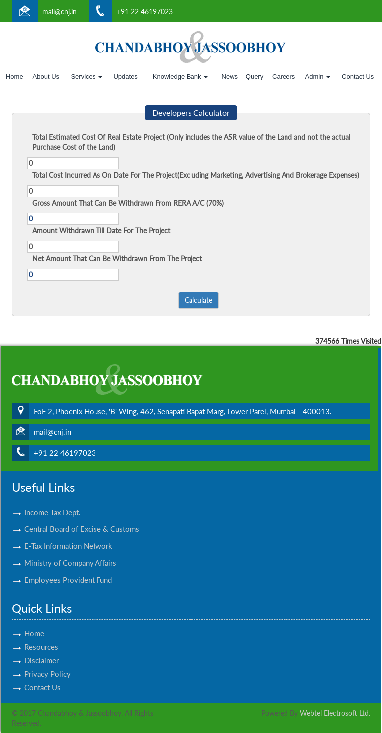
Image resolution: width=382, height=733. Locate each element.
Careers (283, 76)
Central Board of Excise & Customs (81, 520)
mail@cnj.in (59, 11)
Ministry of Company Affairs (70, 553)
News (230, 76)
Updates (125, 76)
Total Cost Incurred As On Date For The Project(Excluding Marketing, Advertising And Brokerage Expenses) (195, 175)
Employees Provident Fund (68, 570)
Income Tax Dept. (52, 503)
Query (254, 76)
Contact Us (358, 76)
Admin (317, 76)
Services (86, 76)
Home (14, 76)
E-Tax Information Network (68, 536)
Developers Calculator (191, 112)
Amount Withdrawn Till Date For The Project (101, 230)
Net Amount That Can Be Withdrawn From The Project (117, 258)
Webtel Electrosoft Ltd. (335, 713)
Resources (41, 637)
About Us (46, 76)
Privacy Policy (47, 664)
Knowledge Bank (180, 76)
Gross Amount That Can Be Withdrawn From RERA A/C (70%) (128, 203)
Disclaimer (41, 651)
